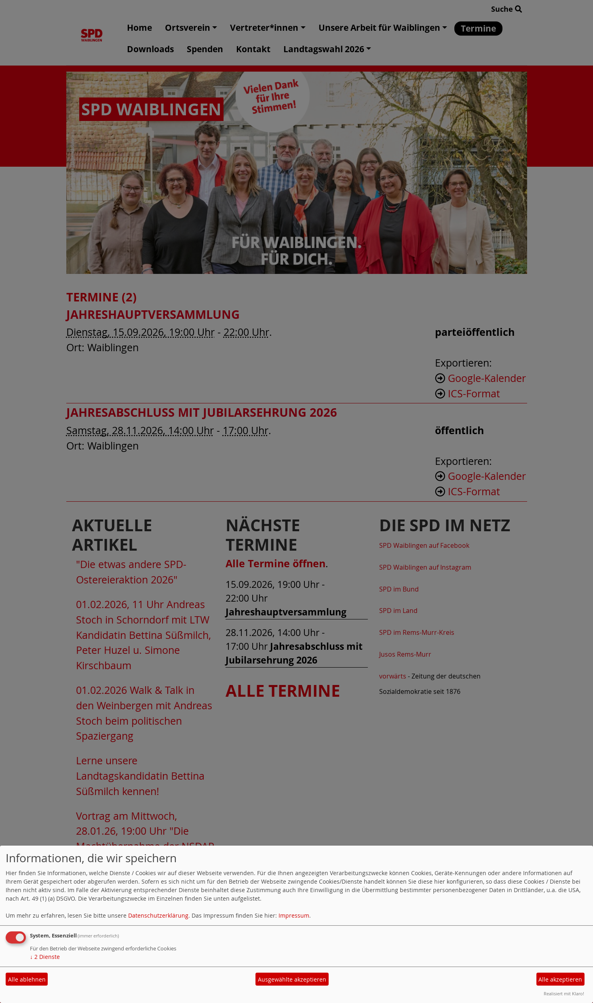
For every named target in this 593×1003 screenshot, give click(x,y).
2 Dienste (45, 957)
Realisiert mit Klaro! (564, 993)
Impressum (294, 915)
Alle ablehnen (27, 979)
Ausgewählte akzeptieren (292, 979)
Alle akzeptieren (560, 979)
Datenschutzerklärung (158, 915)
